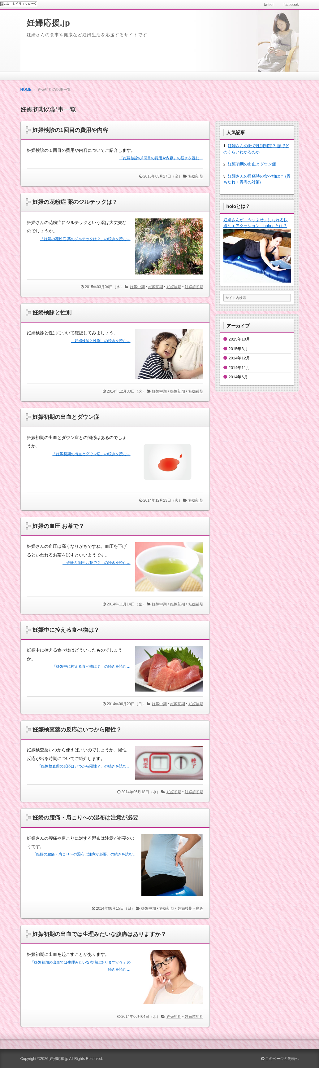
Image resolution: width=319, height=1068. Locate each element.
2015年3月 (238, 348)
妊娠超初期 (194, 287)
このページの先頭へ (280, 1059)
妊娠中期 (137, 287)
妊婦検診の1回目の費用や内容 (70, 130)
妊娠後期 (173, 287)
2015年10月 (239, 339)
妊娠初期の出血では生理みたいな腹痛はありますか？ (99, 934)
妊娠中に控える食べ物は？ (65, 630)
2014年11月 (239, 367)
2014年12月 (239, 358)
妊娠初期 (195, 176)
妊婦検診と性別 (51, 313)
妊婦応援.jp (48, 23)
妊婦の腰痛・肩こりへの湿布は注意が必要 (85, 818)
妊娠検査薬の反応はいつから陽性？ (77, 730)
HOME (26, 89)
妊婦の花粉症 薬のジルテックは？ (75, 202)
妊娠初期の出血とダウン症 (65, 417)
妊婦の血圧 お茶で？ (58, 526)
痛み (199, 908)
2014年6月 (238, 377)
